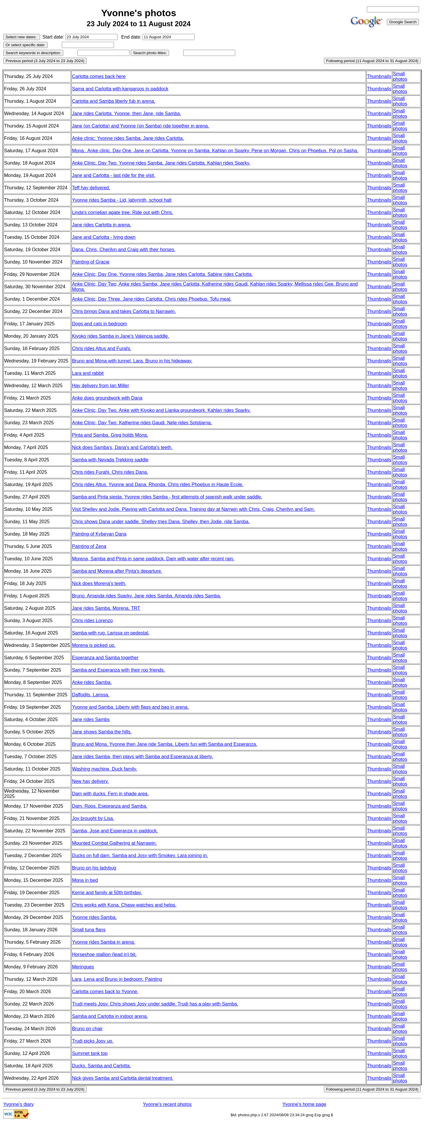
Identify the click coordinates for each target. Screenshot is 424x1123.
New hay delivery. (90, 781)
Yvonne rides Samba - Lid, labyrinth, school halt (121, 200)
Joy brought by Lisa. (93, 818)
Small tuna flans (88, 929)
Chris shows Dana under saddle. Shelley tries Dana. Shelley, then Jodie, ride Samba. (161, 521)
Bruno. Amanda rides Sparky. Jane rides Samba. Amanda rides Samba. (146, 595)
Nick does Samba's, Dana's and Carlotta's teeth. (122, 447)
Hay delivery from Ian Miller (100, 385)
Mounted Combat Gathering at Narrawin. (114, 843)
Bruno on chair (87, 1028)
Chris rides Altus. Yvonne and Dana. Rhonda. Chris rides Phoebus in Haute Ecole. (157, 484)
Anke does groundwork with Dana (107, 397)
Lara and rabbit (88, 373)
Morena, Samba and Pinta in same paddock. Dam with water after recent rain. (153, 558)
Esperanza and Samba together (105, 657)
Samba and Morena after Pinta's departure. (117, 571)
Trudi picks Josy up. (92, 1041)
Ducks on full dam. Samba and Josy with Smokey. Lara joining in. (140, 855)
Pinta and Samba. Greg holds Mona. (110, 435)
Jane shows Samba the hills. (102, 731)
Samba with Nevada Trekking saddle (110, 459)
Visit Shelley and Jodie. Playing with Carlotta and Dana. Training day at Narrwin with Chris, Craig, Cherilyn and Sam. (193, 509)
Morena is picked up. (93, 645)
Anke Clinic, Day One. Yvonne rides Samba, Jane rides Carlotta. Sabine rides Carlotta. (162, 274)
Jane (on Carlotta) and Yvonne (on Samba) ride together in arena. (140, 125)
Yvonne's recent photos (167, 1104)
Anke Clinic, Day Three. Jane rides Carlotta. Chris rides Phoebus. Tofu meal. (151, 299)
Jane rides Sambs (91, 719)
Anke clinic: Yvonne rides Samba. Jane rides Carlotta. (128, 138)
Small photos (400, 76)
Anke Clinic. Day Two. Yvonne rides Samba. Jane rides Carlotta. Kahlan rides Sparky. (161, 162)
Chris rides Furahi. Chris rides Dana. (110, 472)
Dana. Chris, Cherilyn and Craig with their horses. (123, 249)
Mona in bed (85, 880)
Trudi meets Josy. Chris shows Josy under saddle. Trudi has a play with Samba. (155, 1003)
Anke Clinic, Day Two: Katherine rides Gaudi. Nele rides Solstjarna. (142, 422)
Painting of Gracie (90, 261)
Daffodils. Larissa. (90, 694)
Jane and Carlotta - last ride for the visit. (113, 175)
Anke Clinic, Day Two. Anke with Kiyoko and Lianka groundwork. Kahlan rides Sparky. (161, 410)
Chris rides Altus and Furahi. (101, 348)
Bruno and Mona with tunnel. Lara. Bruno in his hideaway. (132, 360)
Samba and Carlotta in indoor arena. (110, 1016)
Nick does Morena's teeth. (99, 583)
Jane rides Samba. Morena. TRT (106, 608)
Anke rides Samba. (92, 682)
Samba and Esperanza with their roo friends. (118, 670)
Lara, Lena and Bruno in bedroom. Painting (117, 979)
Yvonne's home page (304, 1104)
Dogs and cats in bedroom (99, 323)
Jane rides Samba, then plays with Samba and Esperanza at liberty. (142, 756)
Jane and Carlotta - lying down (103, 237)
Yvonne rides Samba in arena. (103, 942)
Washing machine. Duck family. (104, 768)
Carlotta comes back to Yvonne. (105, 991)
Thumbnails (379, 76)
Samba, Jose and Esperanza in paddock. (115, 830)
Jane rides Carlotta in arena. (101, 224)
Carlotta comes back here (98, 76)
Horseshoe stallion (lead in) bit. (104, 954)
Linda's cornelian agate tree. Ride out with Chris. (122, 212)
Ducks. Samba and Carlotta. (101, 1065)
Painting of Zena (89, 546)
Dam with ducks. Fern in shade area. (110, 793)
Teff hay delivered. (91, 187)
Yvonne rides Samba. (94, 917)
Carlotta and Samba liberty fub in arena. (113, 101)
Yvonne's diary (18, 1104)
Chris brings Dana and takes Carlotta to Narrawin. (124, 311)
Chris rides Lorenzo (92, 620)
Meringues (83, 966)
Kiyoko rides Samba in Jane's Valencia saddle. (120, 336)
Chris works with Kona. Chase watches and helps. (124, 904)
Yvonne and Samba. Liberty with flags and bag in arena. (130, 707)
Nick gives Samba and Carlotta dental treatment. (122, 1078)
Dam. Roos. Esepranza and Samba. (109, 806)
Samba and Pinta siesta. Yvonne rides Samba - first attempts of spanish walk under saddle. (167, 496)
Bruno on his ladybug (94, 867)
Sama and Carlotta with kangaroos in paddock (120, 88)
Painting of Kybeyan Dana (99, 533)
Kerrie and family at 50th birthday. (107, 892)
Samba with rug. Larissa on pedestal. (110, 632)
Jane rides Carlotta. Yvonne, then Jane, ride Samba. (126, 113)
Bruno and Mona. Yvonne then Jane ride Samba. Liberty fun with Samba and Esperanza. (164, 744)
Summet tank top (89, 1053)
